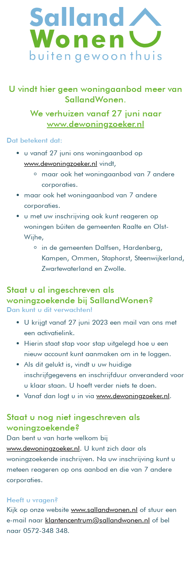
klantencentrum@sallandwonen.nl (97, 520)
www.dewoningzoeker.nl (95, 124)
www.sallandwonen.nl (104, 509)
